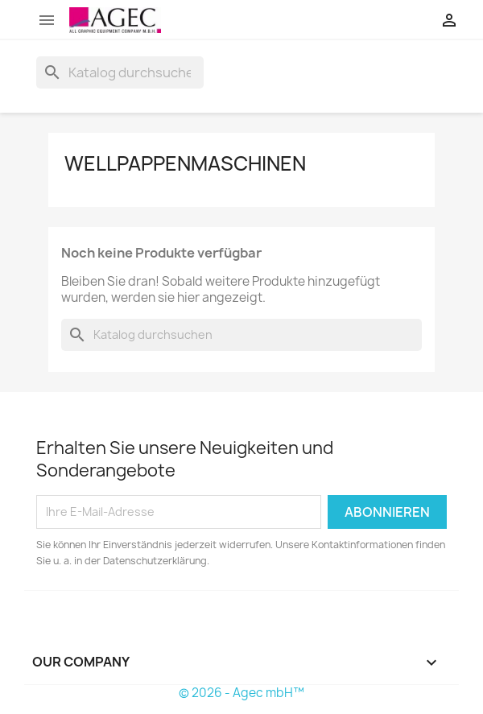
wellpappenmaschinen (185, 163)
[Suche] (120, 72)
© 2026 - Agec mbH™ (241, 692)
